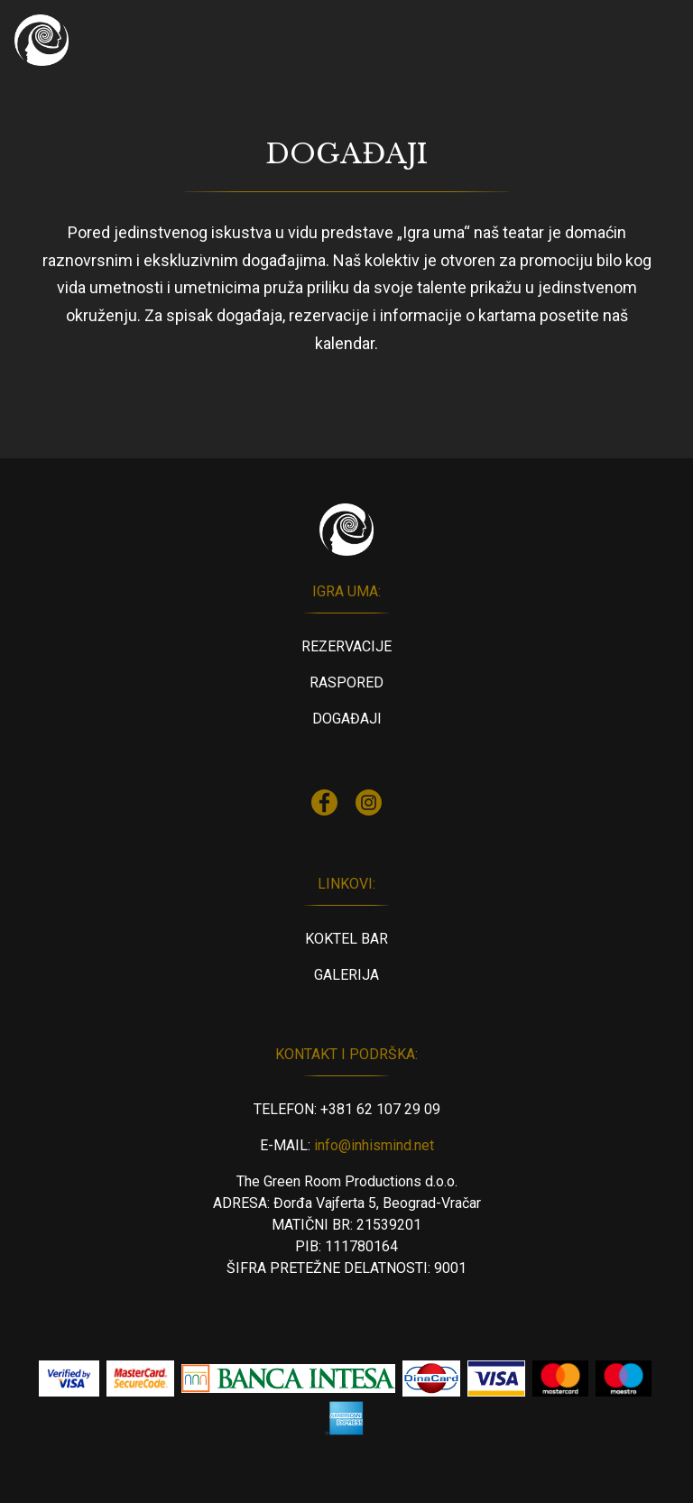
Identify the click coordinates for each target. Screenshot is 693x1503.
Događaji (347, 718)
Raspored (346, 682)
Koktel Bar (346, 938)
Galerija (346, 974)
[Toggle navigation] (653, 41)
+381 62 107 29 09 (380, 1109)
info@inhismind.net (374, 1145)
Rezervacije (346, 646)
